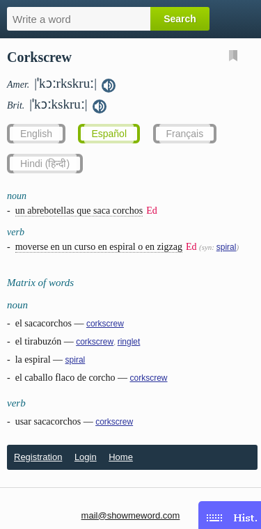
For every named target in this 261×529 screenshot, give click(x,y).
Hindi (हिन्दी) (45, 163)
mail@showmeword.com (130, 515)
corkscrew (105, 324)
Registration (38, 457)
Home (121, 457)
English (36, 133)
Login (85, 457)
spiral (226, 247)
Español (109, 133)
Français (185, 133)
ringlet (129, 342)
